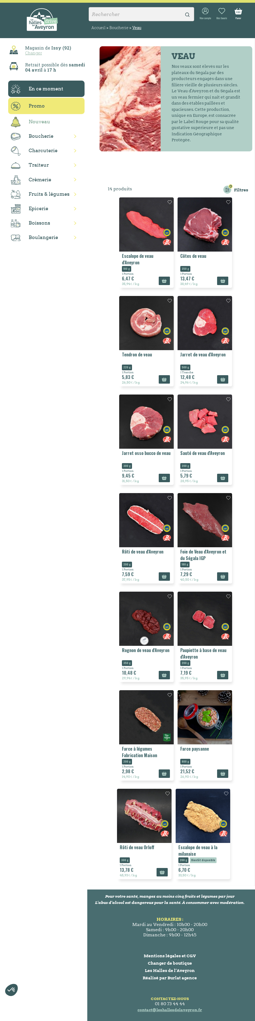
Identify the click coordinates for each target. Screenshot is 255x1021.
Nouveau (30, 122)
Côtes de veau (193, 256)
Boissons (30, 223)
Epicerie (29, 208)
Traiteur (30, 165)
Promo (28, 106)
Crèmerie (31, 180)
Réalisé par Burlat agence (170, 977)
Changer (33, 53)
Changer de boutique (170, 963)
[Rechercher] (141, 14)
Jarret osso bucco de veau (146, 453)
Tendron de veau (137, 354)
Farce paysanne (194, 748)
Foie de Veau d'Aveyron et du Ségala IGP (203, 554)
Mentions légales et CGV (170, 955)
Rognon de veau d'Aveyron (145, 650)
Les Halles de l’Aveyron (170, 970)
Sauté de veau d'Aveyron (202, 453)
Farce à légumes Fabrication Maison (139, 752)
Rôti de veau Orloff (137, 847)
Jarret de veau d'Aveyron (203, 354)
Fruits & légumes (40, 194)
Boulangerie (34, 237)
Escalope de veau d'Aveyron (137, 259)
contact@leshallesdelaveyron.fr (169, 1009)
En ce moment (37, 89)
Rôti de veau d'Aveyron (142, 551)
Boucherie (32, 136)
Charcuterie (34, 151)
